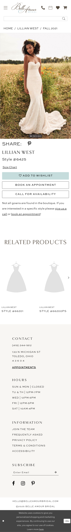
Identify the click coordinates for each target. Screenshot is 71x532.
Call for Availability (35, 194)
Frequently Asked (27, 434)
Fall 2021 (50, 28)
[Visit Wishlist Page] (58, 7)
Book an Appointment (35, 185)
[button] (5, 7)
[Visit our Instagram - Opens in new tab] (23, 483)
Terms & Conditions (28, 445)
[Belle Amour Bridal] (24, 8)
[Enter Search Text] (35, 18)
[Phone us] (43, 7)
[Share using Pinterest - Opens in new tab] (29, 143)
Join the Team (23, 429)
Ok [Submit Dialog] (67, 521)
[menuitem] (5, 7)
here (41, 529)
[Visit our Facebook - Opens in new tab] (13, 483)
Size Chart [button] (10, 167)
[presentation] (16, 278)
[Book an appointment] (50, 7)
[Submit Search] (63, 18)
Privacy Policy (24, 440)
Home (8, 28)
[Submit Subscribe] (55, 472)
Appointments (24, 367)
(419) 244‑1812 (22, 345)
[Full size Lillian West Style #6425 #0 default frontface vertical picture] (35, 86)
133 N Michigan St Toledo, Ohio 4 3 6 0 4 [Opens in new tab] (26, 356)
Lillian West (27, 28)
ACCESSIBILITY (23, 451)
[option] (35, 86)
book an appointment (25, 214)
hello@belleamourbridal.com (35, 501)
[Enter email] (35, 472)
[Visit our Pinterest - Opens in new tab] (33, 483)
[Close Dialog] (3, 521)
